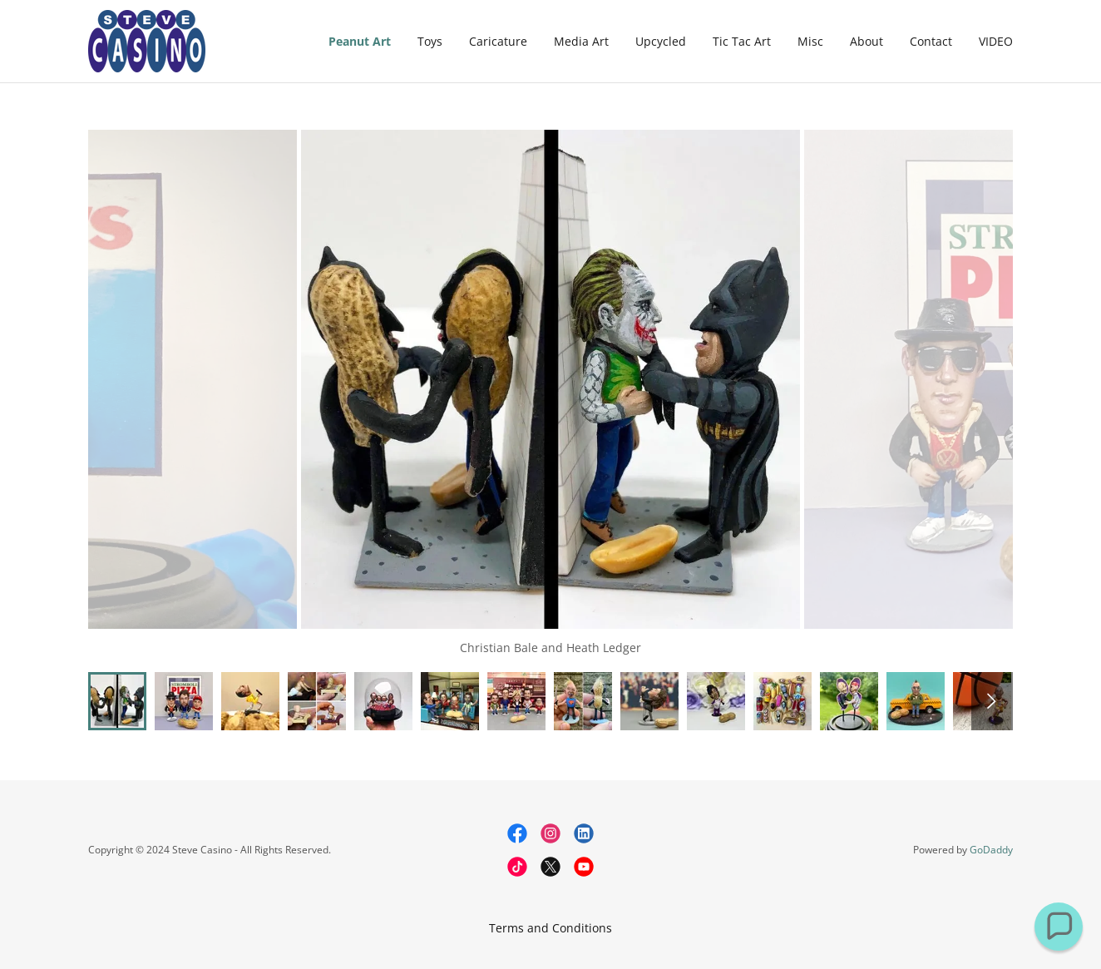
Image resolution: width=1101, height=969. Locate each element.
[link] (146, 39)
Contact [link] (931, 41)
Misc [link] (810, 41)
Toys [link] (429, 41)
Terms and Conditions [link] (550, 928)
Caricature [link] (498, 41)
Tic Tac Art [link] (742, 41)
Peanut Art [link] (359, 41)
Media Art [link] (581, 41)
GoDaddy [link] (991, 850)
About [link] (866, 41)
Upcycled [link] (660, 41)
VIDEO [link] (996, 41)
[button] (1059, 927)
